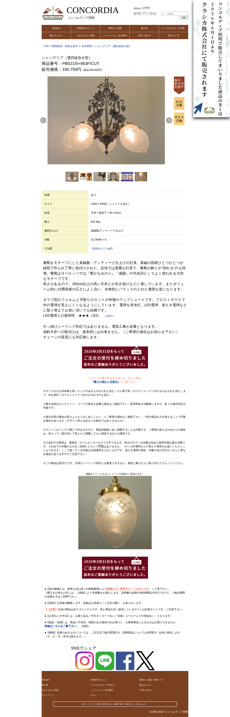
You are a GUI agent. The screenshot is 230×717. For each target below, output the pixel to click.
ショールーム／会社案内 (115, 35)
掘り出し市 (173, 35)
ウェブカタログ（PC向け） (103, 685)
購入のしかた (56, 35)
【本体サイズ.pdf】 (102, 248)
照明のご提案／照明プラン (151, 680)
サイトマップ (48, 695)
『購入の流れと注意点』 (105, 381)
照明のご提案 (115, 28)
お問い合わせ (144, 35)
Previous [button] (43, 120)
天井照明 (86, 46)
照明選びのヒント (85, 28)
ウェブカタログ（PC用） (173, 28)
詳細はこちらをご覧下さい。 (62, 626)
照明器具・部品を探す (65, 46)
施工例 (144, 28)
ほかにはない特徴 (85, 35)
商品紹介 (56, 28)
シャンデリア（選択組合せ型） (113, 46)
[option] (106, 120)
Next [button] (169, 120)
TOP (46, 46)
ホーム (94, 695)
